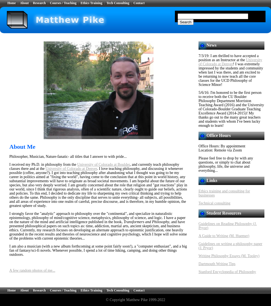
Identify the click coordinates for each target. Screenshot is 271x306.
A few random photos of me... (32, 270)
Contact (139, 3)
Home (11, 3)
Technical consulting (214, 203)
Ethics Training (91, 3)
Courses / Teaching (63, 3)
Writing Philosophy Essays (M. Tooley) (229, 256)
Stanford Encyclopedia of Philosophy (227, 272)
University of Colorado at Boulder (103, 164)
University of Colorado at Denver (71, 169)
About (24, 3)
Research (39, 3)
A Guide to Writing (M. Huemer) (224, 236)
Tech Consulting (118, 3)
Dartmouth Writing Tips (217, 264)
